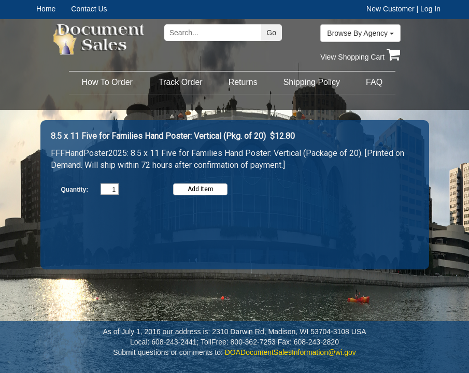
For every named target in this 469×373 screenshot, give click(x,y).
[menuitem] (53, 9)
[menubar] (69, 9)
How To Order (107, 82)
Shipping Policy (311, 82)
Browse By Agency (360, 33)
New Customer (390, 9)
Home (45, 9)
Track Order (181, 82)
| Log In (428, 9)
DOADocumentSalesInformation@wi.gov (290, 352)
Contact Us (89, 9)
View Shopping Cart (360, 57)
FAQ (374, 82)
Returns (243, 82)
